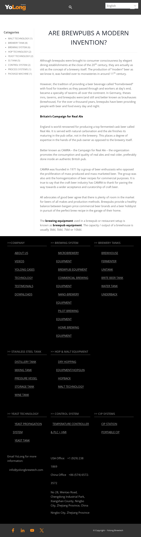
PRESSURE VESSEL (26, 378)
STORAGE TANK (24, 386)
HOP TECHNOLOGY (18, 51)
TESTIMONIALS (24, 286)
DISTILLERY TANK (25, 362)
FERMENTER (108, 261)
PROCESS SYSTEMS (18, 69)
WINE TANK (22, 395)
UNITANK (107, 269)
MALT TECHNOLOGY (18, 38)
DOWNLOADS (23, 294)
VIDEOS (19, 261)
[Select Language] (121, 6)
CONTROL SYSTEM (17, 65)
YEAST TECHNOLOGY (19, 56)
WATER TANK (109, 286)
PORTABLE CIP (110, 432)
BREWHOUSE (109, 253)
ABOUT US (21, 253)
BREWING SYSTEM (17, 47)
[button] (70, 7)
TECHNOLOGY (24, 278)
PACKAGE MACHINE (18, 73)
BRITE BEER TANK (112, 278)
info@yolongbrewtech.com (26, 470)
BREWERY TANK (16, 42)
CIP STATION (109, 424)
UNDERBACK (109, 294)
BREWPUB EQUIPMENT (72, 269)
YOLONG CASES (25, 269)
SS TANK (12, 60)
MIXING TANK (23, 370)
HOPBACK (64, 378)
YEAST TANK (22, 440)
